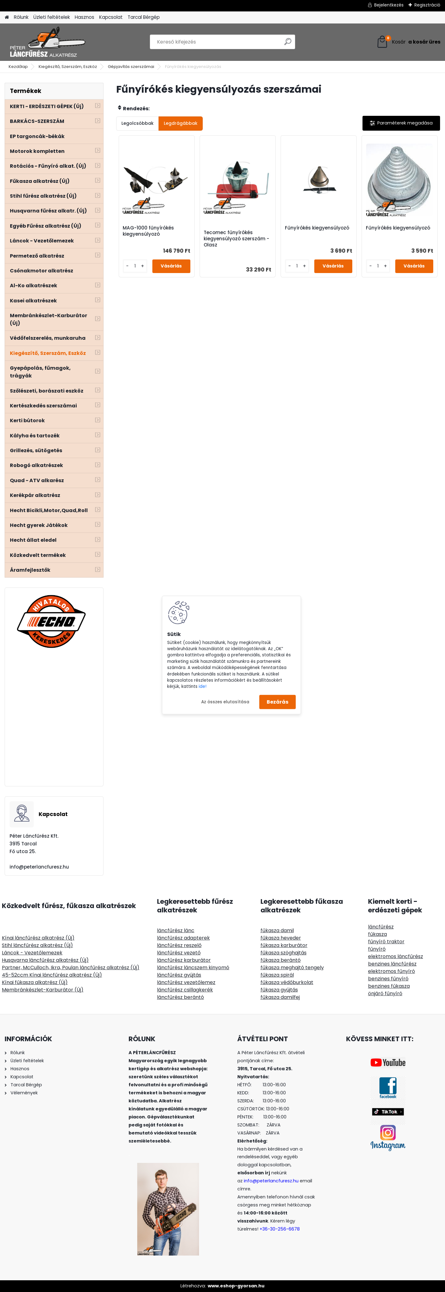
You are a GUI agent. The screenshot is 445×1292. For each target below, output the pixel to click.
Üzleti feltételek (51, 17)
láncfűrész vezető (179, 952)
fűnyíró (377, 949)
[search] (287, 44)
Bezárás (277, 701)
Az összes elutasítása (225, 702)
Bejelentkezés (389, 5)
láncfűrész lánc (175, 930)
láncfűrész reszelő (179, 945)
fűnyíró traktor (386, 941)
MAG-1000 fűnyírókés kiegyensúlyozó (148, 231)
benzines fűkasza (389, 986)
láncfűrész (381, 926)
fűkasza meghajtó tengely (292, 967)
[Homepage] (7, 17)
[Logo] (47, 42)
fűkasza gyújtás (279, 989)
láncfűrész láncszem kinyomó (193, 967)
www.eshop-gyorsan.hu (236, 1286)
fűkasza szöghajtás (284, 952)
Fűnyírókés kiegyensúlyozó (317, 228)
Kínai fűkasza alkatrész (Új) (35, 982)
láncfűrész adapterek (183, 937)
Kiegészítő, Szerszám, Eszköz (68, 66)
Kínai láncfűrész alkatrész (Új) (38, 937)
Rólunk (21, 17)
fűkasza (377, 934)
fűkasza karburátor (284, 945)
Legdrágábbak (180, 123)
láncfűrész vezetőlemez (186, 982)
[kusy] (135, 266)
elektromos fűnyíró (391, 971)
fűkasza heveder (281, 937)
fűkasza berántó (281, 960)
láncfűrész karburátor (184, 960)
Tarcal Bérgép (144, 17)
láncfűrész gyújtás (179, 974)
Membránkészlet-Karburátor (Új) (42, 989)
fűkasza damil (277, 930)
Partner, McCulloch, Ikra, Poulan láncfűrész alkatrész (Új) (70, 967)
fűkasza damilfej (280, 997)
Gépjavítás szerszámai (131, 66)
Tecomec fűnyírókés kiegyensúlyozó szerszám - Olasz (236, 238)
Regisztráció (427, 5)
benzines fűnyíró (388, 978)
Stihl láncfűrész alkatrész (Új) (37, 945)
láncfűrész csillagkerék (185, 989)
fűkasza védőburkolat (287, 982)
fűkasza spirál (277, 974)
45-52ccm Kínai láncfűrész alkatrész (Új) (52, 974)
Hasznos (84, 17)
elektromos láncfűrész (395, 956)
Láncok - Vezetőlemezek (32, 952)
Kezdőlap (18, 66)
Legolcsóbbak (137, 123)
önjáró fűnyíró (385, 993)
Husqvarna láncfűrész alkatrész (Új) (45, 960)
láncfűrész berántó (180, 997)
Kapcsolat (111, 17)
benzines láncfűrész (392, 963)
